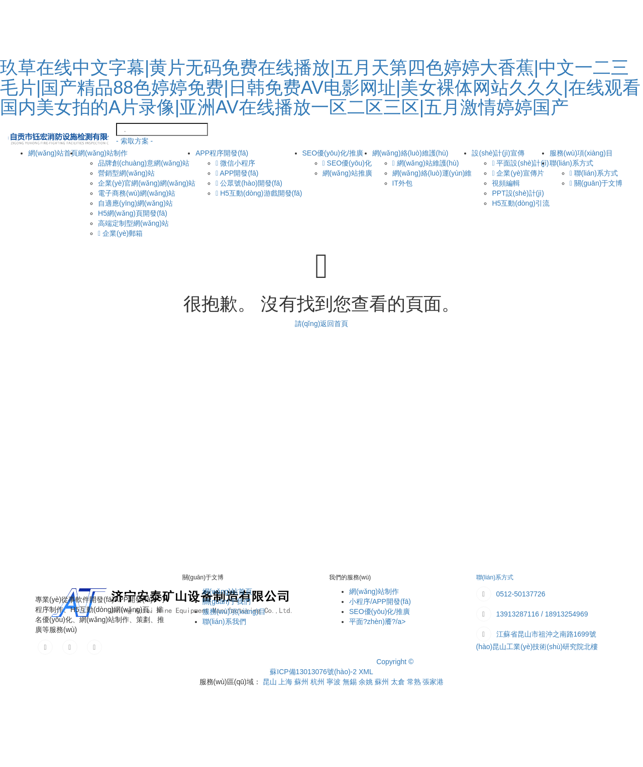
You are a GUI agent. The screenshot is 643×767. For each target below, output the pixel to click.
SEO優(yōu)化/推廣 (332, 153)
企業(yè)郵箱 (120, 233)
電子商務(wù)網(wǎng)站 (136, 193)
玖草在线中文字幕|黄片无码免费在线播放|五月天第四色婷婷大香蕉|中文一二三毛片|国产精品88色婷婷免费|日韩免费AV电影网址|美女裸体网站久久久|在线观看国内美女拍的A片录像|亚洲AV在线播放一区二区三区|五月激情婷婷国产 (320, 87)
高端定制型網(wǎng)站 (133, 223)
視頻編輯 (506, 183)
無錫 (351, 682)
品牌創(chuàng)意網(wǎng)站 (143, 163)
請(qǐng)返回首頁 (322, 324)
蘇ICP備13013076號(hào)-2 (313, 672)
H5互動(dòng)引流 (520, 203)
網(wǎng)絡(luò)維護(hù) (410, 153)
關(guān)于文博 (596, 183)
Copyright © (394, 662)
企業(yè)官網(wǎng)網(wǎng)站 (146, 183)
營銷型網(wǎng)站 (126, 173)
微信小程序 (235, 163)
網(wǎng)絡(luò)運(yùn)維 (432, 173)
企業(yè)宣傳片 (518, 173)
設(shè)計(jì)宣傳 (498, 153)
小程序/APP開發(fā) (380, 601)
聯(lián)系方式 (571, 163)
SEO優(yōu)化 (347, 163)
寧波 (335, 682)
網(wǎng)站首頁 (53, 152)
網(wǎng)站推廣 (347, 173)
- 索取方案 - (134, 141)
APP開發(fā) (237, 173)
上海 (286, 682)
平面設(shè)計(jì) (520, 163)
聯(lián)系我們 (224, 622)
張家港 (433, 682)
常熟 (415, 682)
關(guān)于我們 (226, 601)
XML (366, 672)
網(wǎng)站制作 (103, 153)
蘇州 (302, 682)
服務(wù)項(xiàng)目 (234, 611)
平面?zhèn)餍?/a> (377, 622)
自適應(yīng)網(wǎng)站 (135, 203)
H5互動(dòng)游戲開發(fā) (259, 193)
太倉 (399, 682)
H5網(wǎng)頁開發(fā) (132, 213)
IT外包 (402, 183)
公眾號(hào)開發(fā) (249, 183)
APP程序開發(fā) (221, 153)
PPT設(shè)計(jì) (518, 193)
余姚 (367, 682)
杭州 (318, 682)
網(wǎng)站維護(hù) (425, 163)
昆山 (271, 682)
